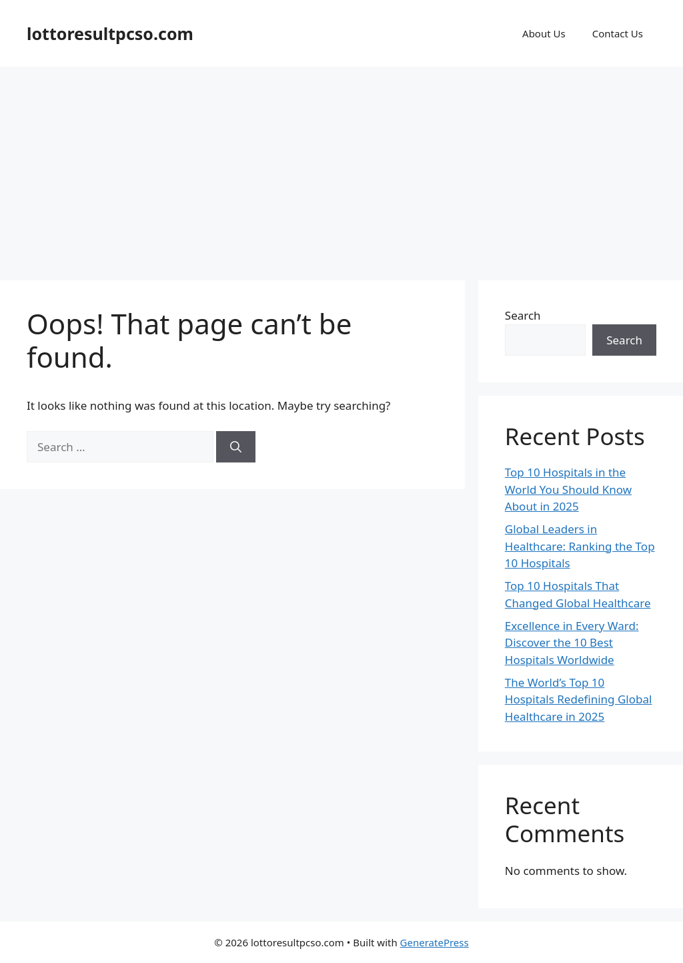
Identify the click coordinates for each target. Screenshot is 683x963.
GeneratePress (434, 942)
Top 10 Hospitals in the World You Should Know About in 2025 (568, 489)
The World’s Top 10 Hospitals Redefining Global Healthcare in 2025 (578, 699)
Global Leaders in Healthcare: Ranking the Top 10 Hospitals (580, 546)
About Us (544, 33)
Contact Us (617, 33)
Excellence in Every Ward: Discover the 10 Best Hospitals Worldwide (572, 642)
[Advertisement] (341, 166)
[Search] (235, 447)
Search (523, 315)
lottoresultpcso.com (110, 33)
